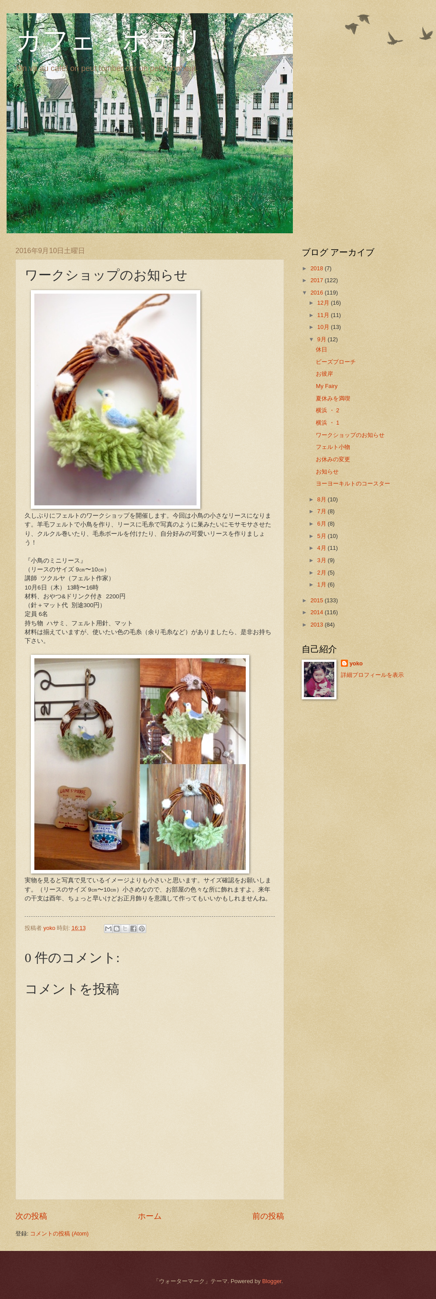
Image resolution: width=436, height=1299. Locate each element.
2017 (317, 280)
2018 (317, 268)
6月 (322, 523)
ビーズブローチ (336, 361)
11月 (324, 315)
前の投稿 (268, 1216)
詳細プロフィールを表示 (372, 675)
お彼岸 (324, 373)
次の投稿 (31, 1216)
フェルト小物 (333, 447)
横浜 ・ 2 (327, 410)
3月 (322, 560)
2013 (317, 624)
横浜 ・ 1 (327, 422)
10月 (324, 327)
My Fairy (326, 386)
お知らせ (327, 471)
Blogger (271, 1281)
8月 (322, 499)
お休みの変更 (333, 459)
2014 (317, 612)
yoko (356, 663)
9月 (322, 339)
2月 (322, 572)
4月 (322, 548)
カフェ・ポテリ (109, 40)
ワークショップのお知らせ (350, 435)
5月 (322, 536)
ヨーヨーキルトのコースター (353, 483)
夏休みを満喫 (333, 398)
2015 (317, 600)
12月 (324, 302)
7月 (322, 511)
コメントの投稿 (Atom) (59, 1233)
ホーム (150, 1216)
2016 (317, 292)
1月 (322, 584)
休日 (321, 349)
